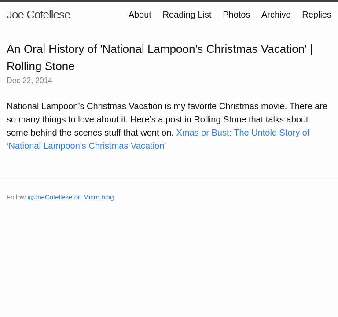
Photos (236, 14)
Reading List (186, 14)
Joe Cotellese (38, 14)
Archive (276, 14)
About (140, 14)
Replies (316, 14)
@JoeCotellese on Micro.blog (71, 197)
